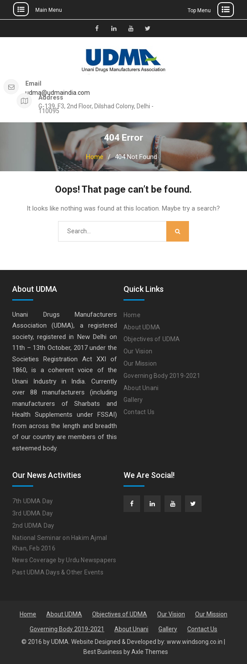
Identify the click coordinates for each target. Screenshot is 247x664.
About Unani (141, 387)
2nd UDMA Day (33, 525)
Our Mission (140, 363)
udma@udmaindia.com (57, 92)
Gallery (133, 399)
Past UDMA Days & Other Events (57, 572)
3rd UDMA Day (32, 513)
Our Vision (138, 351)
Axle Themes (149, 651)
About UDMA (142, 327)
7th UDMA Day (32, 501)
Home (132, 314)
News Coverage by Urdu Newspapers (64, 560)
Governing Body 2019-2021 (162, 375)
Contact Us (139, 411)
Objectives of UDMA (152, 338)
